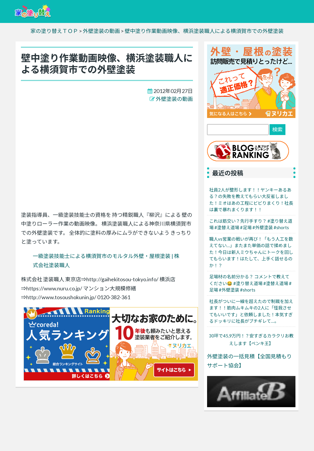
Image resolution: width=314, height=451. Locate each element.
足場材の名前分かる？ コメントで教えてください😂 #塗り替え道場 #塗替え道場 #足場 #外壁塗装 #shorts (250, 283)
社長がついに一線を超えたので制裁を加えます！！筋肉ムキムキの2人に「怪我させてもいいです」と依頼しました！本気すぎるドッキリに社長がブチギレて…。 (251, 311)
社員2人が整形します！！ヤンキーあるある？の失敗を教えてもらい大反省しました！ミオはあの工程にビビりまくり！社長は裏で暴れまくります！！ (251, 199)
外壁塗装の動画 (174, 99)
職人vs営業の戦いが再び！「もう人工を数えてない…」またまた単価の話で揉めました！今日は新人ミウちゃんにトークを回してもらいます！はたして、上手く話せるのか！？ (251, 252)
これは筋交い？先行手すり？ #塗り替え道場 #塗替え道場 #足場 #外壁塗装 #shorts (250, 224)
